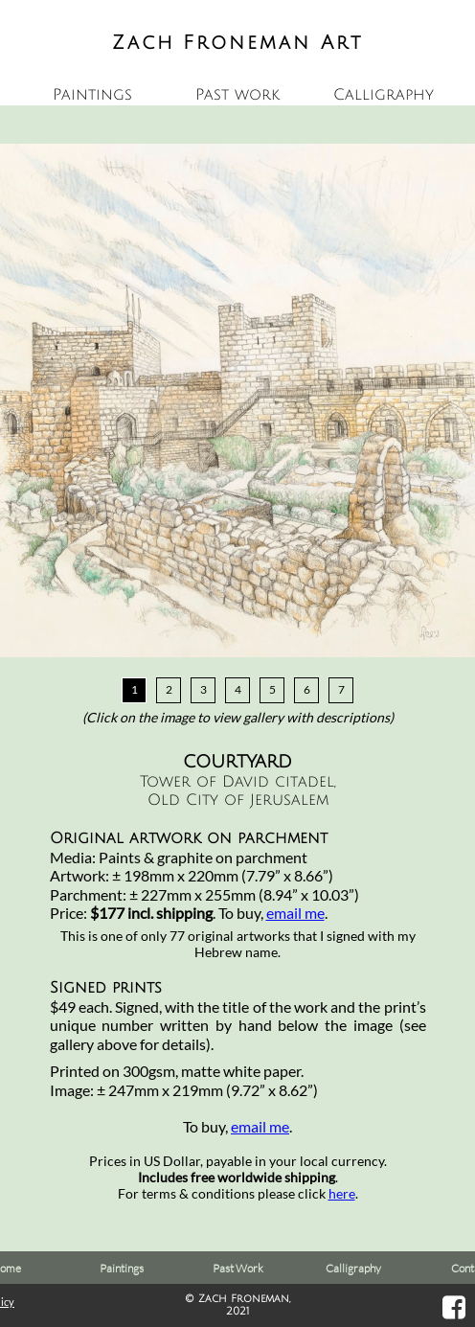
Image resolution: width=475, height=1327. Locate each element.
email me (295, 913)
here (341, 1193)
